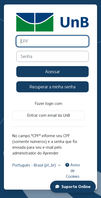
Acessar (52, 71)
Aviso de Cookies (72, 170)
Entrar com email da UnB (48, 115)
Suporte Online (73, 186)
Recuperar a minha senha (52, 86)
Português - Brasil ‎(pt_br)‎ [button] (34, 165)
